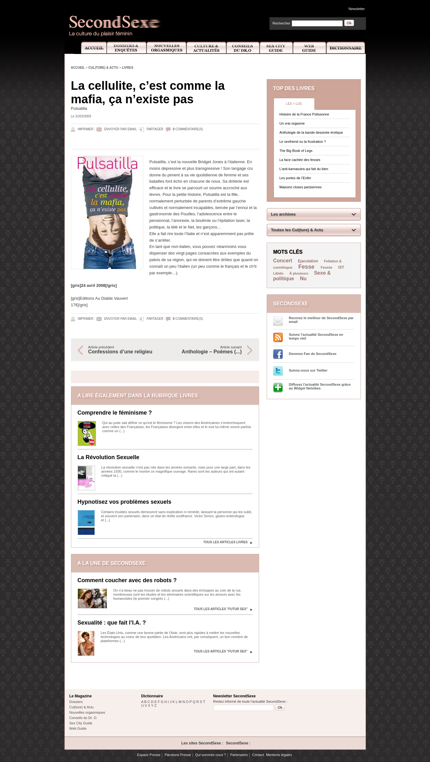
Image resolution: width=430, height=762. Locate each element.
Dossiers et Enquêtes (126, 48)
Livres (127, 67)
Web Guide (309, 48)
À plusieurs (298, 273)
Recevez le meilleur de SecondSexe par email (321, 320)
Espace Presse (148, 755)
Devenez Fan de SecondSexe (313, 354)
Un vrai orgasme (292, 123)
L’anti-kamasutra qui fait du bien (304, 169)
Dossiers (76, 702)
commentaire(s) (188, 129)
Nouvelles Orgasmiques (166, 48)
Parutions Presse (178, 755)
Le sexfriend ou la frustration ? (303, 141)
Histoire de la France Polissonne (304, 114)
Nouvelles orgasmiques (87, 712)
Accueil (90, 48)
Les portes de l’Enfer (295, 178)
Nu (303, 278)
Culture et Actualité (206, 48)
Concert (282, 260)
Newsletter (357, 9)
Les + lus (294, 103)
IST (341, 267)
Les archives (283, 214)
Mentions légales (279, 755)
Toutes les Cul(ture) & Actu (297, 230)
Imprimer (86, 129)
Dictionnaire (346, 48)
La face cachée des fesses (300, 160)
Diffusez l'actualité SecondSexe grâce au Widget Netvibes (320, 386)
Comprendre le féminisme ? (115, 413)
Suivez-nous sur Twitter (308, 370)
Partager (155, 129)
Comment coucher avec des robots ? (127, 580)
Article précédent (123, 350)
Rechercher (282, 23)
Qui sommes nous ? (210, 755)
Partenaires (239, 755)
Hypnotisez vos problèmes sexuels (124, 502)
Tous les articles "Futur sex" (221, 609)
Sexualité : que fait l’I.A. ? (112, 623)
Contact (258, 755)
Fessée (326, 267)
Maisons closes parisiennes (301, 187)
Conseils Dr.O (243, 48)
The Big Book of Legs (296, 151)
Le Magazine (80, 696)
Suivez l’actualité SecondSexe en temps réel (316, 336)
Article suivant (206, 350)
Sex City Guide (276, 48)
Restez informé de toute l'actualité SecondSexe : (250, 701)
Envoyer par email (120, 129)
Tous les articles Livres (225, 542)
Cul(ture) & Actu (103, 67)
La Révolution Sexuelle (108, 457)
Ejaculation (308, 261)
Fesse (307, 267)
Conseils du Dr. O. (83, 718)
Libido (278, 273)
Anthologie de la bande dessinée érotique (311, 132)
